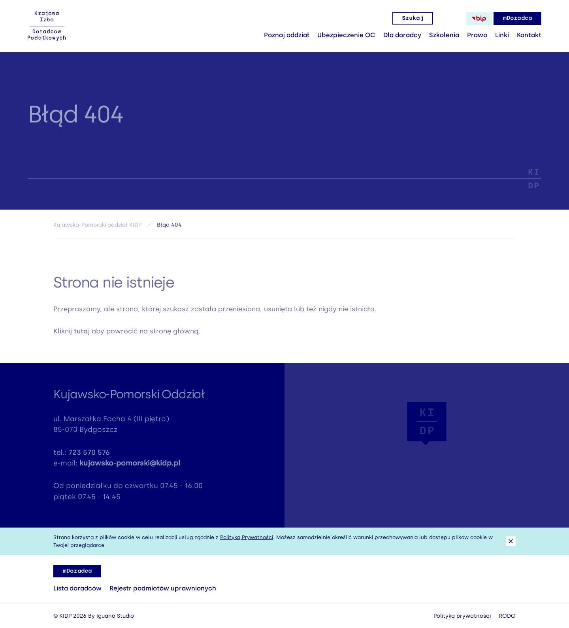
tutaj (82, 334)
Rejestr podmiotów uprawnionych (162, 588)
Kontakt (529, 35)
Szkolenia (444, 35)
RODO (507, 616)
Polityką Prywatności (246, 537)
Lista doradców (77, 588)
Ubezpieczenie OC (346, 35)
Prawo (477, 35)
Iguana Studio (115, 616)
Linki (502, 35)
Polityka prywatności (462, 616)
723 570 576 (89, 455)
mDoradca (517, 18)
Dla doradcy (402, 35)
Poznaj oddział (286, 35)
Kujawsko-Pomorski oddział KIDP (97, 226)
